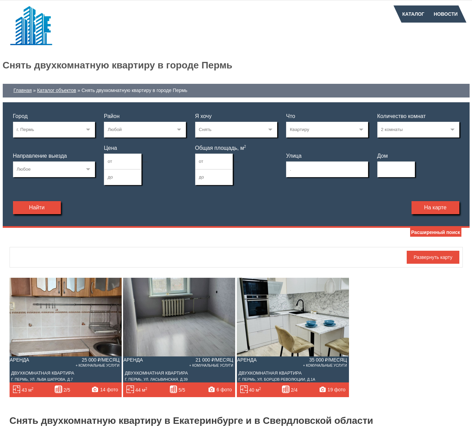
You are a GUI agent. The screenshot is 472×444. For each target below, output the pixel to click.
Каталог (413, 14)
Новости (446, 14)
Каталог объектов (56, 90)
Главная (23, 90)
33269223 (54, 130)
